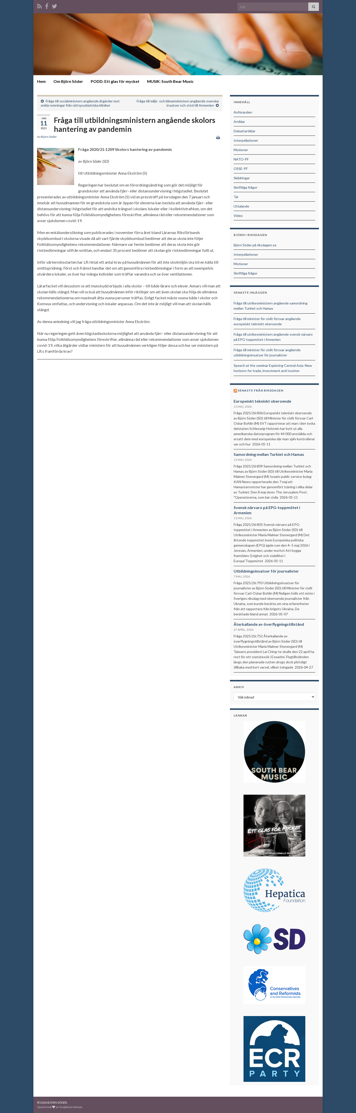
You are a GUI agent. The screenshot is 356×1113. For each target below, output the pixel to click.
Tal (236, 197)
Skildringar (242, 178)
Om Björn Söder (68, 81)
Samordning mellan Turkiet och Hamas (269, 454)
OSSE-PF (241, 168)
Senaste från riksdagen (260, 390)
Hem (41, 81)
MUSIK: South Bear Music (170, 81)
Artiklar (239, 121)
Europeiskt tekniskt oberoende (262, 401)
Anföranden (243, 112)
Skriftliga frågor (245, 187)
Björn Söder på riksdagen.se (255, 245)
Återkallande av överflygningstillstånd (269, 624)
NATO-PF (241, 159)
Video (238, 215)
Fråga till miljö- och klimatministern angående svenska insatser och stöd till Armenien (178, 103)
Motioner (241, 150)
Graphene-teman (70, 1107)
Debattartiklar (244, 131)
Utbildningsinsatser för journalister (266, 571)
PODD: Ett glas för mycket (115, 81)
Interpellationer (246, 140)
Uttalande (241, 206)
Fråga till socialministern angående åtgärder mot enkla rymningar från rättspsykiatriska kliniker (80, 103)
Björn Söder (49, 137)
